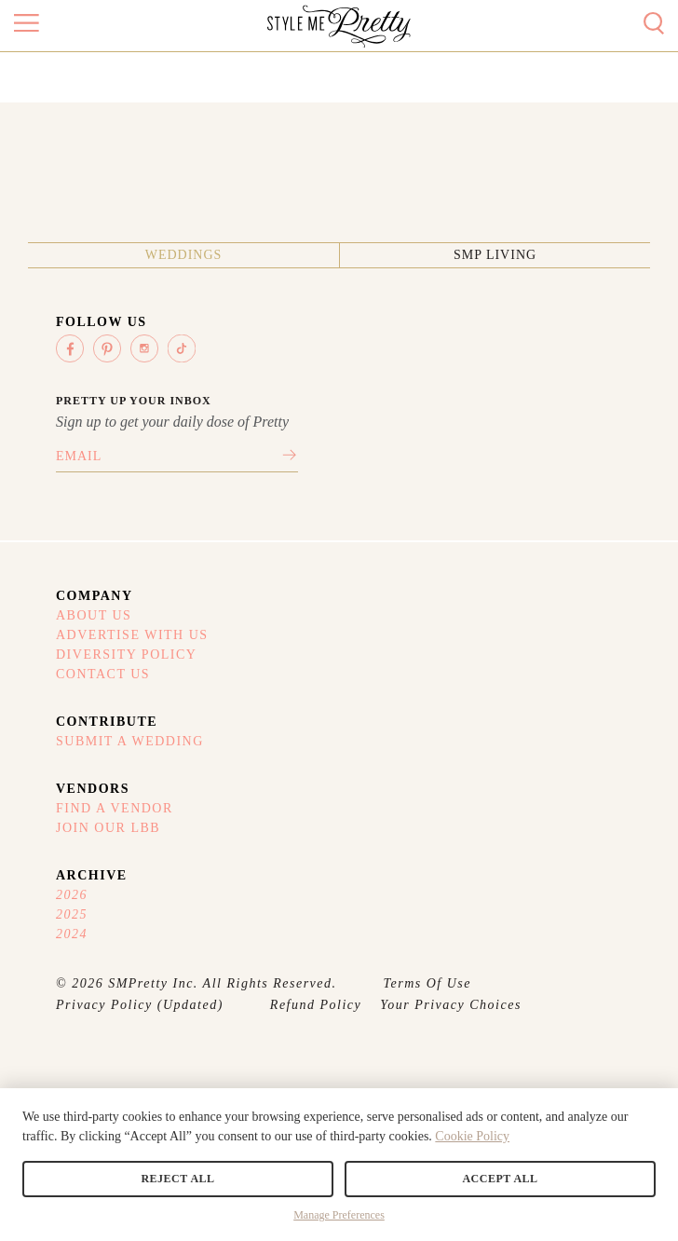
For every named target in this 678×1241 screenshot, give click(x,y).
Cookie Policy (472, 1136)
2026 (72, 895)
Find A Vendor (114, 808)
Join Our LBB (108, 828)
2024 (72, 934)
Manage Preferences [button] (339, 1214)
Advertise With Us (132, 635)
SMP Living (495, 255)
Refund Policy (315, 1005)
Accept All (499, 1178)
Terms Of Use (428, 983)
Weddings (184, 255)
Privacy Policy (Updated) (140, 1005)
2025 (72, 914)
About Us (93, 615)
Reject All (177, 1178)
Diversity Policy (126, 654)
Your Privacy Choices (451, 1005)
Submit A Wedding (130, 741)
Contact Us (103, 674)
